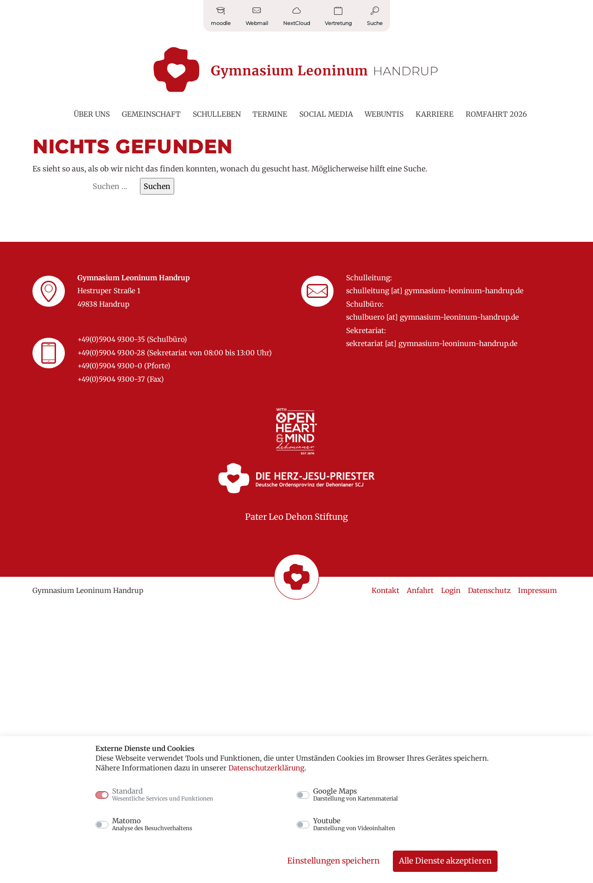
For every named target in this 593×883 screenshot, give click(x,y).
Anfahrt (420, 590)
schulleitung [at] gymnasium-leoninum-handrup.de (435, 290)
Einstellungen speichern (333, 861)
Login (451, 590)
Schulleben (217, 114)
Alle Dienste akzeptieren (445, 861)
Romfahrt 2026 (496, 114)
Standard (162, 794)
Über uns (92, 114)
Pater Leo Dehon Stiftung (296, 516)
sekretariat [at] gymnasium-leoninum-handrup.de (431, 343)
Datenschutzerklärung (266, 767)
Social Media (326, 114)
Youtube (354, 824)
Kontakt (385, 590)
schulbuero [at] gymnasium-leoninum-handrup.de (432, 317)
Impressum (537, 590)
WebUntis (384, 114)
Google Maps (355, 794)
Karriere (435, 114)
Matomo (152, 824)
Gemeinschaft (151, 114)
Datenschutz (489, 590)
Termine (269, 114)
